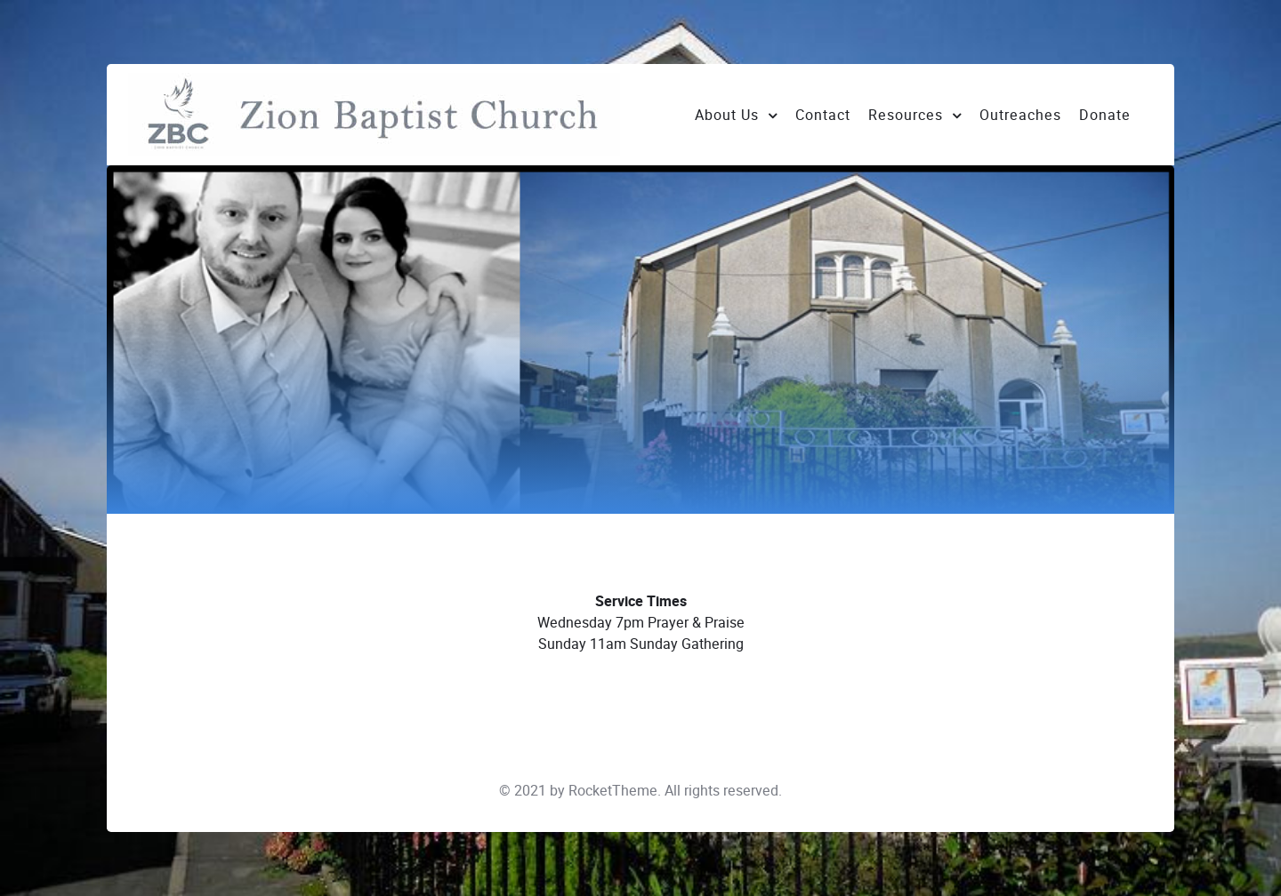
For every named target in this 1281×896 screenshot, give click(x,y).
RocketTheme (612, 790)
